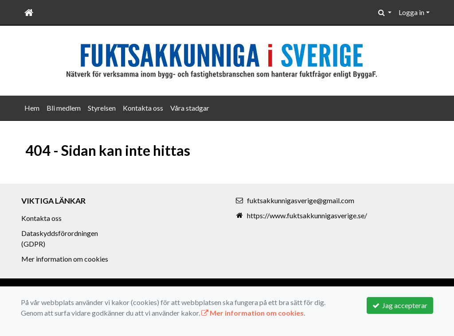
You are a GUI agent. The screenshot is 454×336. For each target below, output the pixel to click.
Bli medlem (64, 108)
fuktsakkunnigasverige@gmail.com (300, 200)
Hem (31, 108)
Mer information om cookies (64, 259)
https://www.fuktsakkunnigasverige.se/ (307, 215)
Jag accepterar (399, 305)
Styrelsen (102, 108)
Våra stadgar (189, 108)
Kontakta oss (143, 108)
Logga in (411, 12)
